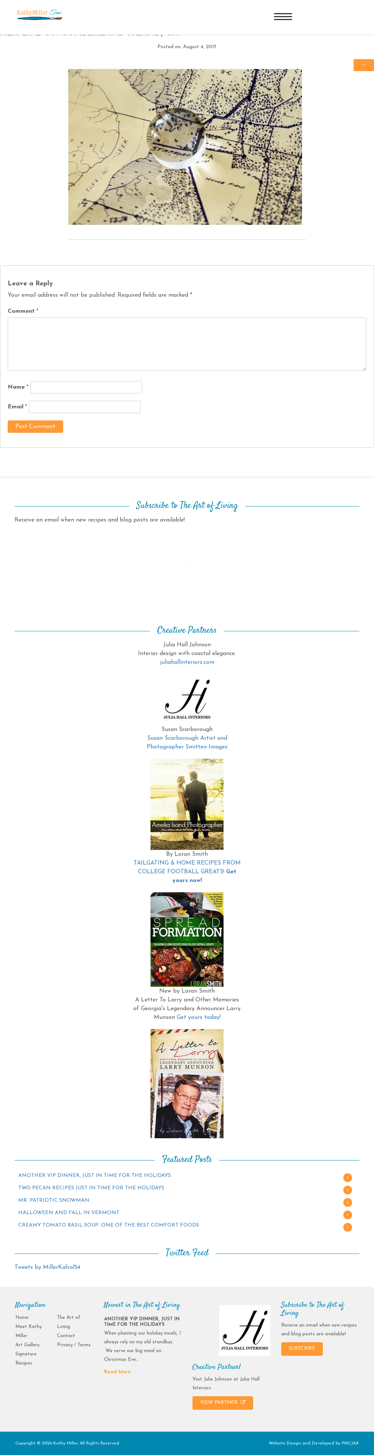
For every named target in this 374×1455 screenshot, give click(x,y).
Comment (23, 311)
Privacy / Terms (74, 1345)
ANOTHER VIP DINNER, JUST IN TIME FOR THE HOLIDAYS (94, 1175)
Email (17, 407)
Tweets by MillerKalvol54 (47, 1267)
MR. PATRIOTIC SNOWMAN (53, 1200)
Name (18, 387)
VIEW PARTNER (222, 1402)
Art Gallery (27, 1345)
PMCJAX (350, 1443)
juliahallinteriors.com (187, 662)
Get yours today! (199, 1017)
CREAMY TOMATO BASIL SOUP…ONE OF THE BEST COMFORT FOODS (108, 1225)
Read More (117, 1372)
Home (21, 1317)
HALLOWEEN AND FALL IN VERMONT (68, 1213)
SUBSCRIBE (302, 1348)
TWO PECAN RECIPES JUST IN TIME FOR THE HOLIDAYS (91, 1188)
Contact (66, 1335)
